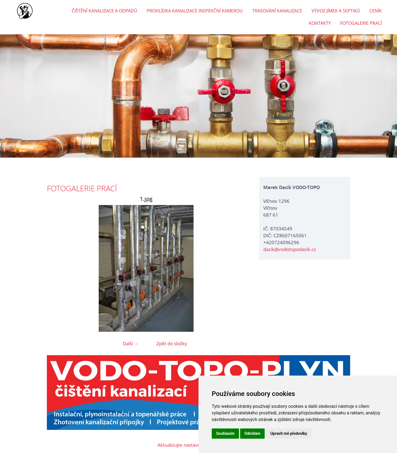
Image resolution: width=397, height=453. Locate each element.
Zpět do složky (171, 343)
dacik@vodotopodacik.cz (289, 249)
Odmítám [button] (253, 433)
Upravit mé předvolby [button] (288, 433)
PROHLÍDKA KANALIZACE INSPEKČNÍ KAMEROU (195, 11)
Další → (131, 343)
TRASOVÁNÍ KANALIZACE (277, 11)
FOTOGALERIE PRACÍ (361, 23)
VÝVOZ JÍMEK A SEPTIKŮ (336, 11)
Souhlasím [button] (225, 433)
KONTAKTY (320, 23)
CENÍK (375, 11)
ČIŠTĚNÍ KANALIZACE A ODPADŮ (104, 11)
